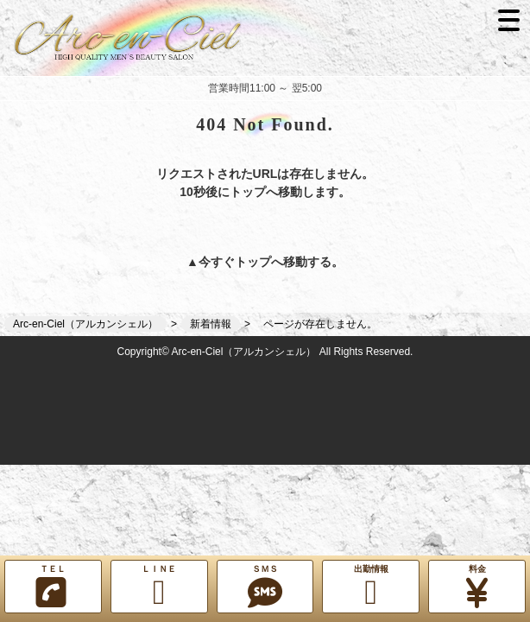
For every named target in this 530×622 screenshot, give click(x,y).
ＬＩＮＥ (159, 587)
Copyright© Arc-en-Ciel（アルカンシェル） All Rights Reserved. (265, 352)
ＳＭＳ (265, 587)
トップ (253, 262)
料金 (477, 587)
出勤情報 (370, 587)
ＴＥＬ (51, 586)
